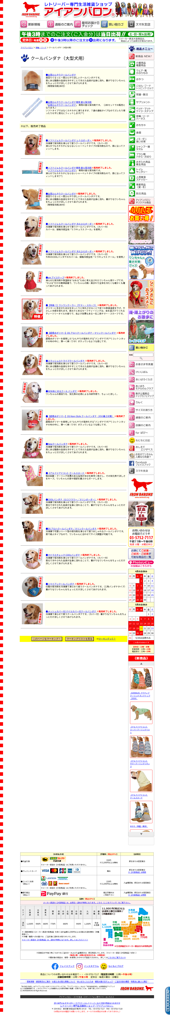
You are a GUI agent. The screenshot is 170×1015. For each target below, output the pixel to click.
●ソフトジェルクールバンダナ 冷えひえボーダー (70, 223)
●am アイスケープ (55, 277)
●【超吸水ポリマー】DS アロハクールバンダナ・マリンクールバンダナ (81, 332)
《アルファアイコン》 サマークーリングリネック (141, 762)
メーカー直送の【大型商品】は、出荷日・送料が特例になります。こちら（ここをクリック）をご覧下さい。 (87, 902)
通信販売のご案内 (43, 981)
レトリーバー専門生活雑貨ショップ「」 (87, 1005)
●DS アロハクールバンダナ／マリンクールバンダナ (71, 528)
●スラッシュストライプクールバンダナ (65, 360)
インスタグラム (87, 965)
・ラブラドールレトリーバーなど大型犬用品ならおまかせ (87, 1003)
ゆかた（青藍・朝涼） (141, 824)
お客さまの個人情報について (63, 981)
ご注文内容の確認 (122, 981)
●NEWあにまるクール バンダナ (61, 391)
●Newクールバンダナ (57, 443)
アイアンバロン (27, 47)
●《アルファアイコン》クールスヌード (65, 472)
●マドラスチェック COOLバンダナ (63, 554)
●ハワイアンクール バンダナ (60, 583)
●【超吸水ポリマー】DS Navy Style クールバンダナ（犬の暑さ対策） (80, 416)
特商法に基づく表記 (139, 981)
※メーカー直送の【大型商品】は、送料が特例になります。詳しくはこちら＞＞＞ (55, 939)
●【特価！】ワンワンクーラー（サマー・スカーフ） (71, 305)
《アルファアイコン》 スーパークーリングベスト (141, 728)
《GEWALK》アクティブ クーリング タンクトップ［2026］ (141, 694)
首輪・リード (41, 47)
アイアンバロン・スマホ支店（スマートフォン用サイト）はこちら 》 (87, 997)
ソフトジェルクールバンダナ (62, 170)
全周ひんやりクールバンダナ (62, 104)
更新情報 (30, 981)
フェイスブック (63, 965)
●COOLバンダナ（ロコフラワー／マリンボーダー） (71, 499)
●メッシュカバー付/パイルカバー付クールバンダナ (71, 611)
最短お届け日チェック (104, 981)
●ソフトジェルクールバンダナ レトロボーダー (68, 140)
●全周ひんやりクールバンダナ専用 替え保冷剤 (68, 102)
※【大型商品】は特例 (137, 872)
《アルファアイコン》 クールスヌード (141, 795)
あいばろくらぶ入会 (85, 981)
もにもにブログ (111, 965)
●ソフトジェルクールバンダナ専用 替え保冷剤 (68, 167)
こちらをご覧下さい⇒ (117, 957)
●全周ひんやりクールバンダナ (61, 74)
